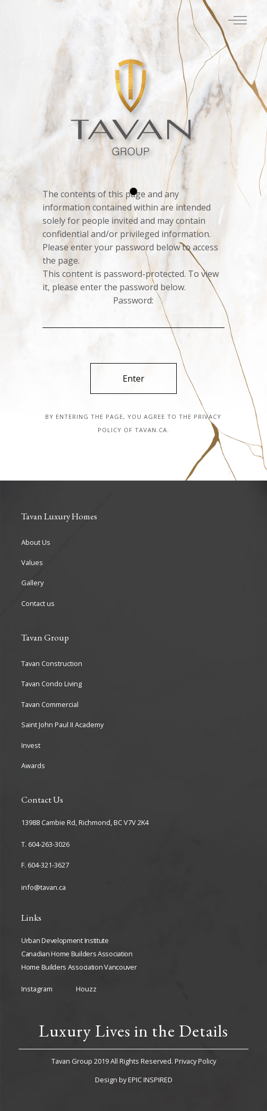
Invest (30, 745)
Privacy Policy (195, 1061)
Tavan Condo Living (51, 683)
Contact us (38, 603)
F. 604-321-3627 (45, 865)
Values (32, 562)
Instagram (37, 989)
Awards (33, 765)
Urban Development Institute (65, 940)
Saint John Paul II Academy (62, 724)
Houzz (86, 989)
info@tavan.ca (43, 887)
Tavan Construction (51, 663)
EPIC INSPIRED (150, 1079)
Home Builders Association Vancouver (79, 967)
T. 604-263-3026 (45, 844)
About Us (35, 542)
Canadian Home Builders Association (77, 953)
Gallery (32, 582)
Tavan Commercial (50, 704)
